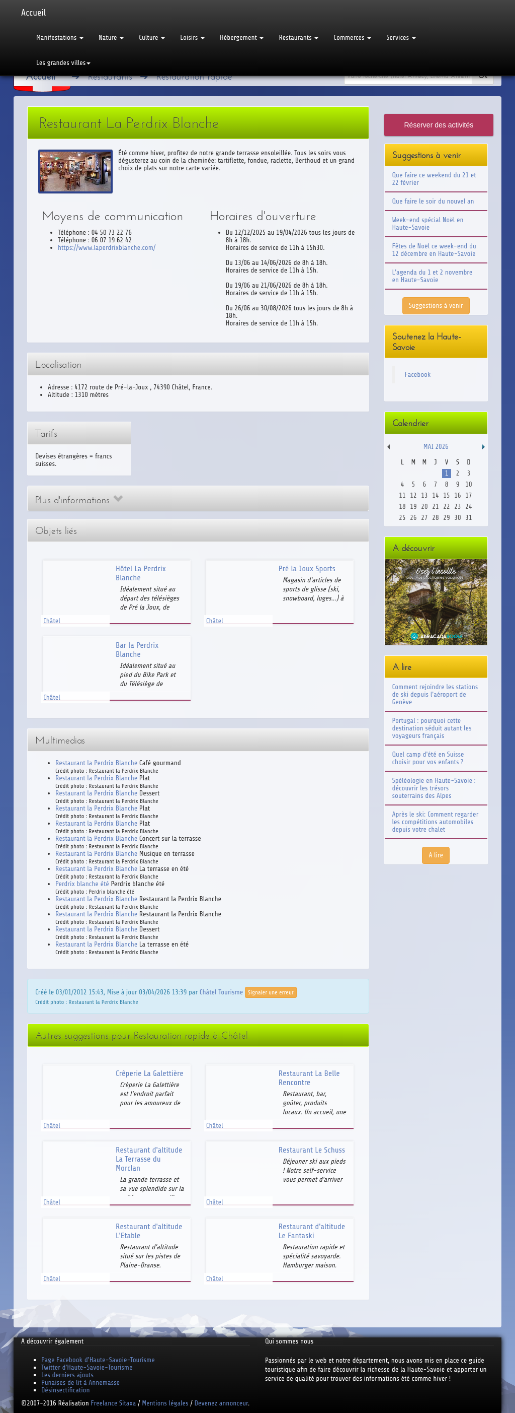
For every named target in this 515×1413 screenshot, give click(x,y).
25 (402, 517)
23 (457, 506)
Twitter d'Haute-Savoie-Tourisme (86, 1367)
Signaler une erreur (271, 992)
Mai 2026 (436, 446)
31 (468, 517)
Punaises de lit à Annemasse (80, 1382)
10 (468, 484)
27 (424, 517)
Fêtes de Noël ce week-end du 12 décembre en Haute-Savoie (434, 249)
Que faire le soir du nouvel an (433, 201)
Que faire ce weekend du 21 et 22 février (434, 178)
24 (468, 506)
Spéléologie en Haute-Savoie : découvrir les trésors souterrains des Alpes (434, 788)
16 (457, 495)
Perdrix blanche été (82, 884)
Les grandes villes (63, 62)
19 (413, 506)
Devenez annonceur (221, 1403)
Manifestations (59, 37)
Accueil (33, 13)
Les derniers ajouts (67, 1375)
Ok (482, 76)
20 (424, 506)
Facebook (418, 374)
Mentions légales (165, 1403)
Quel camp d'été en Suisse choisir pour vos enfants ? (428, 758)
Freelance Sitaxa (113, 1403)
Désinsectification (65, 1390)
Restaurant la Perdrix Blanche (96, 763)
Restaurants (298, 37)
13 (424, 495)
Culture (152, 37)
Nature (111, 37)
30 (457, 517)
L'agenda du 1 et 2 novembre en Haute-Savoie (432, 276)
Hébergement (242, 37)
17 (468, 495)
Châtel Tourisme (221, 991)
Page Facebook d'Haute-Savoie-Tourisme (98, 1360)
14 (435, 495)
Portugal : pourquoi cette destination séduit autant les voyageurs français (432, 728)
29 (446, 517)
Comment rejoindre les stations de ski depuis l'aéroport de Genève (435, 694)
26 (413, 517)
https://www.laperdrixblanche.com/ (106, 247)
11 (402, 495)
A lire (435, 855)
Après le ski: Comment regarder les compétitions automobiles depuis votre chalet (435, 822)
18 (402, 506)
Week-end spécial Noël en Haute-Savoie (428, 223)
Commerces (352, 37)
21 (435, 506)
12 (413, 495)
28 (435, 517)
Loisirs (192, 37)
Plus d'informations (79, 500)
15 (446, 495)
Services (400, 37)
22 (446, 506)
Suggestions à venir (436, 305)
